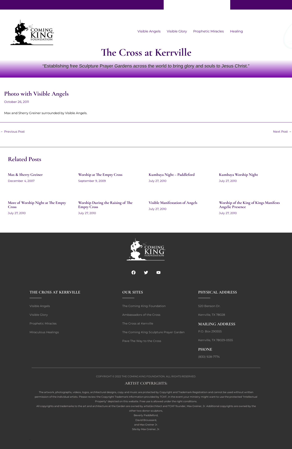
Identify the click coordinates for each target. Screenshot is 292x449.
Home (222, 5)
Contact (203, 5)
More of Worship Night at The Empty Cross (39, 204)
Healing (236, 31)
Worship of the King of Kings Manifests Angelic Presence (251, 204)
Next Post (282, 131)
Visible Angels (149, 31)
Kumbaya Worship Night (239, 174)
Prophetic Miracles (208, 31)
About (185, 5)
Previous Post (12, 131)
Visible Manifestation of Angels (174, 202)
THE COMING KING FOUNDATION (143, 376)
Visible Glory (177, 31)
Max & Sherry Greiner (26, 174)
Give (170, 5)
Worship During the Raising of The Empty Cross (107, 204)
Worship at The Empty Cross (102, 174)
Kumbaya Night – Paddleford (173, 174)
